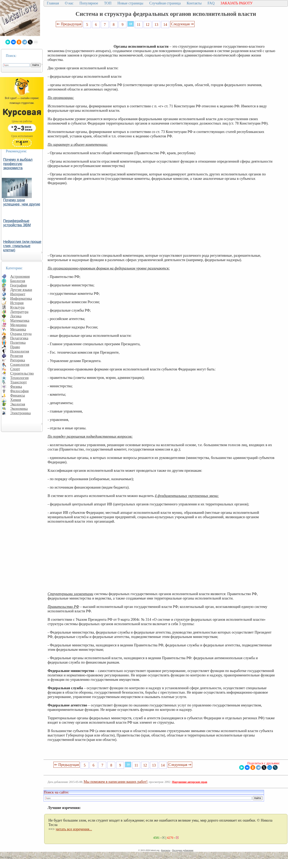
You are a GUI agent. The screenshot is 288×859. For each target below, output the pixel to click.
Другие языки (21, 290)
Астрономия (20, 276)
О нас (69, 3)
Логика (15, 316)
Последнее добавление (182, 850)
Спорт (15, 369)
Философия (19, 391)
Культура (17, 307)
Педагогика (19, 338)
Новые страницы (130, 3)
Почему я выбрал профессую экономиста (18, 164)
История (17, 303)
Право (15, 347)
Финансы (17, 395)
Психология (19, 351)
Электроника (20, 413)
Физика (16, 386)
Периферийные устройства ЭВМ (17, 223)
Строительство (22, 373)
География (18, 285)
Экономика (19, 408)
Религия (16, 356)
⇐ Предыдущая (69, 24)
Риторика (17, 360)
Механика (18, 329)
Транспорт (18, 382)
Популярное (89, 3)
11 (138, 24)
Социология (19, 364)
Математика (19, 320)
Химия (15, 400)
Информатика (21, 298)
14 (165, 24)
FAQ (211, 3)
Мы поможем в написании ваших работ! (115, 782)
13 (156, 24)
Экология (17, 404)
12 (147, 24)
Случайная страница (165, 3)
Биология (17, 281)
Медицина (18, 325)
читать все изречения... (74, 829)
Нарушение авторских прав (189, 782)
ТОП (108, 3)
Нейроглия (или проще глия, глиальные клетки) (22, 246)
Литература (19, 312)
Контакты (194, 3)
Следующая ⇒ (182, 24)
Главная (53, 3)
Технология (19, 378)
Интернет (17, 294)
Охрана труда (21, 334)
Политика (18, 342)
